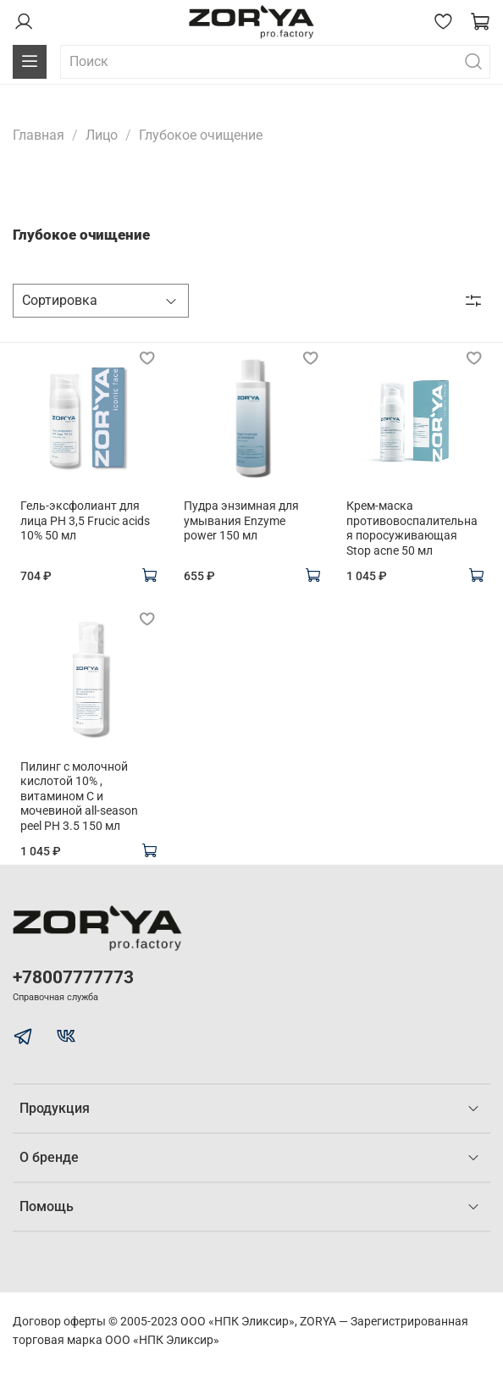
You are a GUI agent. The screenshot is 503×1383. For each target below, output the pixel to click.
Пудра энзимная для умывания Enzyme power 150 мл (241, 520)
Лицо (102, 135)
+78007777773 (73, 977)
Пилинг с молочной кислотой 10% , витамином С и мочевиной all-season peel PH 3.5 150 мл (79, 796)
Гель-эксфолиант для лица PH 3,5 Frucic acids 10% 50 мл (85, 520)
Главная (38, 135)
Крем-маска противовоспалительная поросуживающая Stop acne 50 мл (412, 528)
